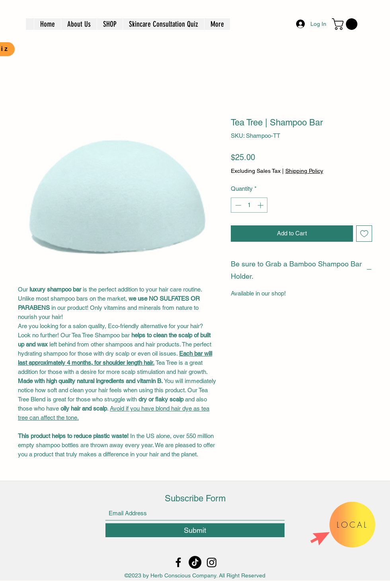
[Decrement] (237, 205)
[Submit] (195, 530)
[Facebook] (178, 562)
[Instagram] (211, 562)
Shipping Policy (304, 171)
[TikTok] (195, 562)
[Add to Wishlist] (364, 233)
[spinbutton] (249, 205)
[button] (346, 24)
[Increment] (261, 205)
